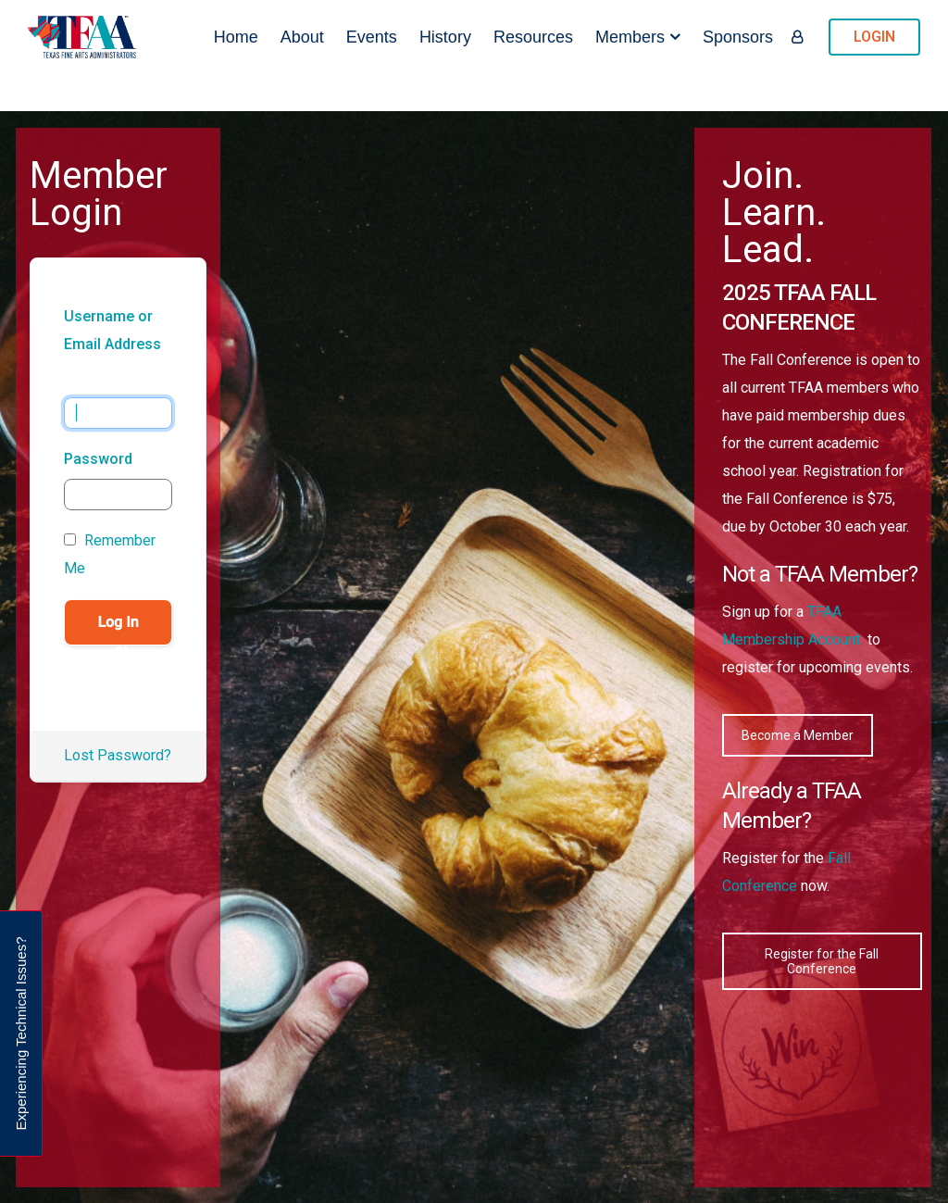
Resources (533, 37)
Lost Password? (117, 755)
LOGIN (874, 36)
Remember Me (110, 554)
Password (98, 459)
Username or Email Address (112, 330)
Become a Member (798, 735)
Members (630, 37)
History (445, 37)
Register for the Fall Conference (822, 961)
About (302, 37)
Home (236, 37)
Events (371, 37)
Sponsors (738, 37)
